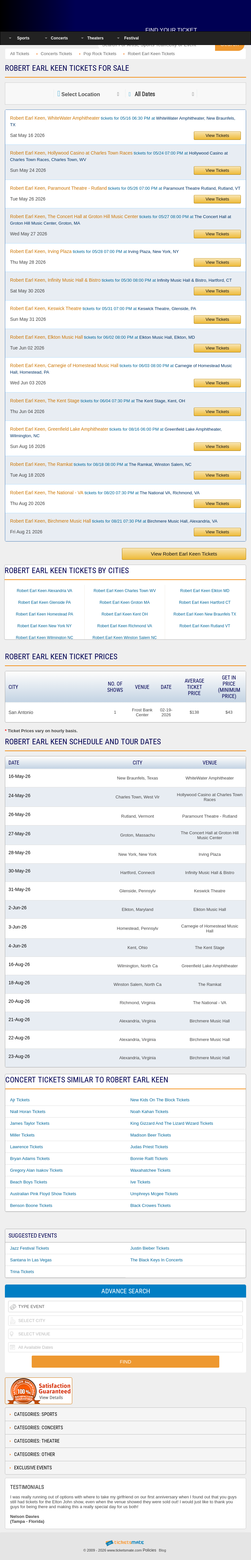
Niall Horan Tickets (27, 1111)
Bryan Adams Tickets (30, 1158)
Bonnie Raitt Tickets (149, 1158)
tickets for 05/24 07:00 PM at (119, 156)
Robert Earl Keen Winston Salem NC (124, 637)
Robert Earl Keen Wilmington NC (44, 637)
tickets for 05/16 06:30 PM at (122, 121)
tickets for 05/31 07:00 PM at (103, 308)
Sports (23, 38)
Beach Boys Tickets (28, 1182)
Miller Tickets (22, 1135)
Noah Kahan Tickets (149, 1111)
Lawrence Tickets (26, 1146)
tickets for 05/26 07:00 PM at (125, 188)
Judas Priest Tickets (149, 1146)
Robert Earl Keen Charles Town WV (124, 590)
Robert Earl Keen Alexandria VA (44, 590)
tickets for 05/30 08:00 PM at (121, 280)
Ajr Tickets (20, 1099)
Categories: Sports (35, 1414)
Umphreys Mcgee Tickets (154, 1193)
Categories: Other (34, 1454)
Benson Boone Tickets (31, 1205)
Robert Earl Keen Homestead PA (44, 614)
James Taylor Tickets (29, 1123)
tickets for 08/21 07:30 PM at (113, 521)
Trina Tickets (22, 1271)
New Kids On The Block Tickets (160, 1099)
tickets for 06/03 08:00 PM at (121, 369)
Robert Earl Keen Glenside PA (44, 602)
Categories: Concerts (38, 1428)
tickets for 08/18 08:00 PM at (101, 464)
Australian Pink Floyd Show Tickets (43, 1193)
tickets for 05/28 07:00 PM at (94, 251)
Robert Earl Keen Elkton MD (204, 590)
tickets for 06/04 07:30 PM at (97, 400)
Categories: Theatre (36, 1441)
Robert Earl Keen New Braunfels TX (205, 614)
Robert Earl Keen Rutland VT (204, 626)
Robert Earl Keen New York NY (44, 626)
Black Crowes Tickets (150, 1205)
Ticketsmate (47, 14)
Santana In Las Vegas (31, 1259)
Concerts (59, 38)
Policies (149, 1550)
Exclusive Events (33, 1468)
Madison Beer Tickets (150, 1135)
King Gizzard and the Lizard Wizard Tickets (171, 1123)
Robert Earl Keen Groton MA (125, 602)
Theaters (95, 38)
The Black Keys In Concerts (156, 1259)
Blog (162, 1550)
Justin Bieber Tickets (149, 1248)
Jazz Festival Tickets (29, 1248)
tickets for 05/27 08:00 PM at (120, 220)
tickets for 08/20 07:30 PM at (105, 492)
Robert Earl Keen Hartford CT (205, 602)
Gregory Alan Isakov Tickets (36, 1170)
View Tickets (217, 135)
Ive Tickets (140, 1182)
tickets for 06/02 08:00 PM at (102, 337)
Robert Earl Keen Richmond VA (124, 626)
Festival (131, 38)
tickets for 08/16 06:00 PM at (116, 432)
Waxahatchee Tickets (150, 1170)
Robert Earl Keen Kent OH (125, 614)
